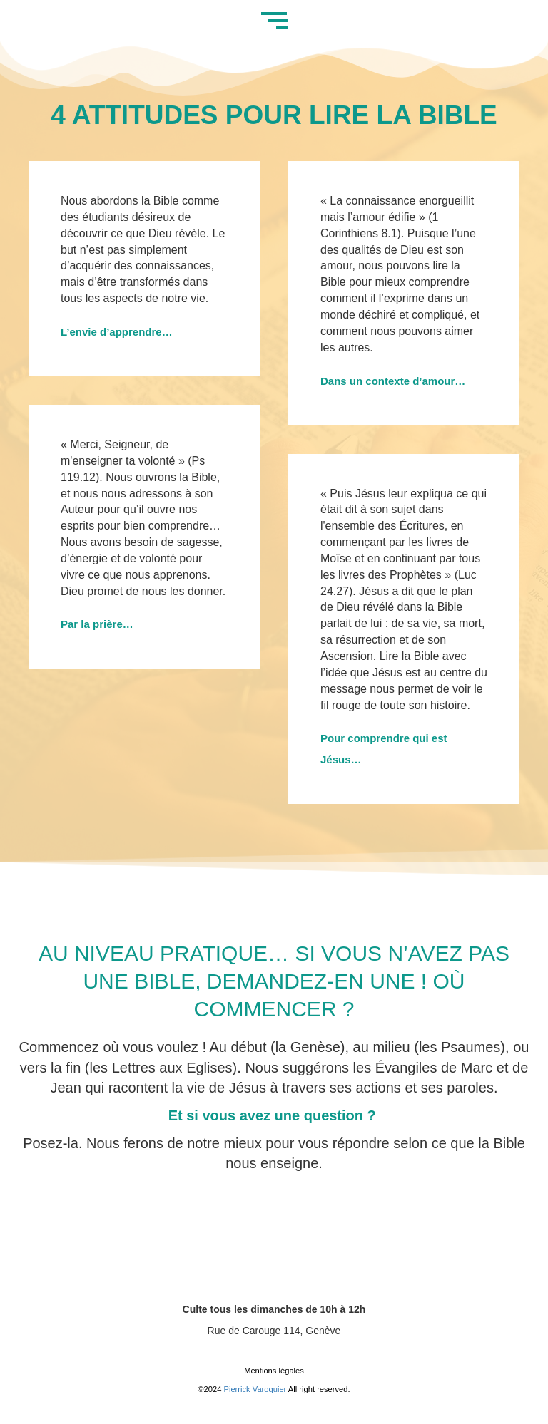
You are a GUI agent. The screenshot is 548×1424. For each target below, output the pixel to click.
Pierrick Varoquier (255, 1389)
